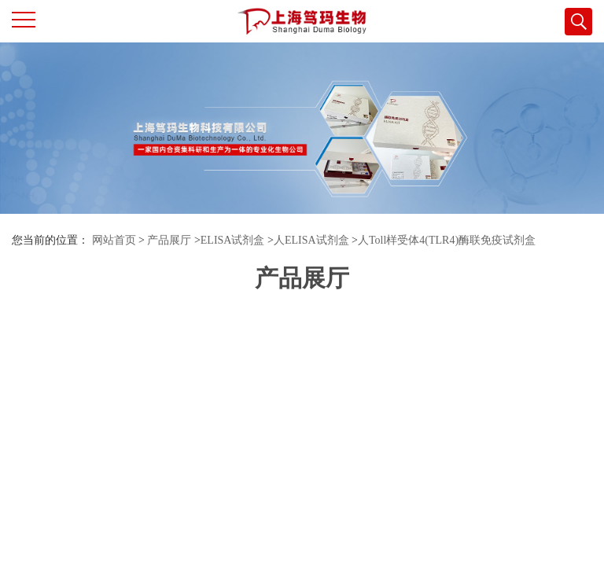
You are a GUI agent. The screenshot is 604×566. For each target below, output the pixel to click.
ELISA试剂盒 (233, 240)
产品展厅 (169, 240)
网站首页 (114, 240)
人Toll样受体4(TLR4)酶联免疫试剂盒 (447, 240)
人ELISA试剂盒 (311, 240)
